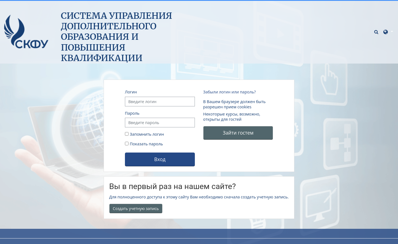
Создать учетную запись (136, 208)
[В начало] (26, 31)
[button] (377, 32)
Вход (160, 159)
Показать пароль (146, 143)
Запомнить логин (147, 134)
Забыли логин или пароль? (229, 92)
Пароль (132, 113)
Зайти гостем (238, 132)
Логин (131, 92)
